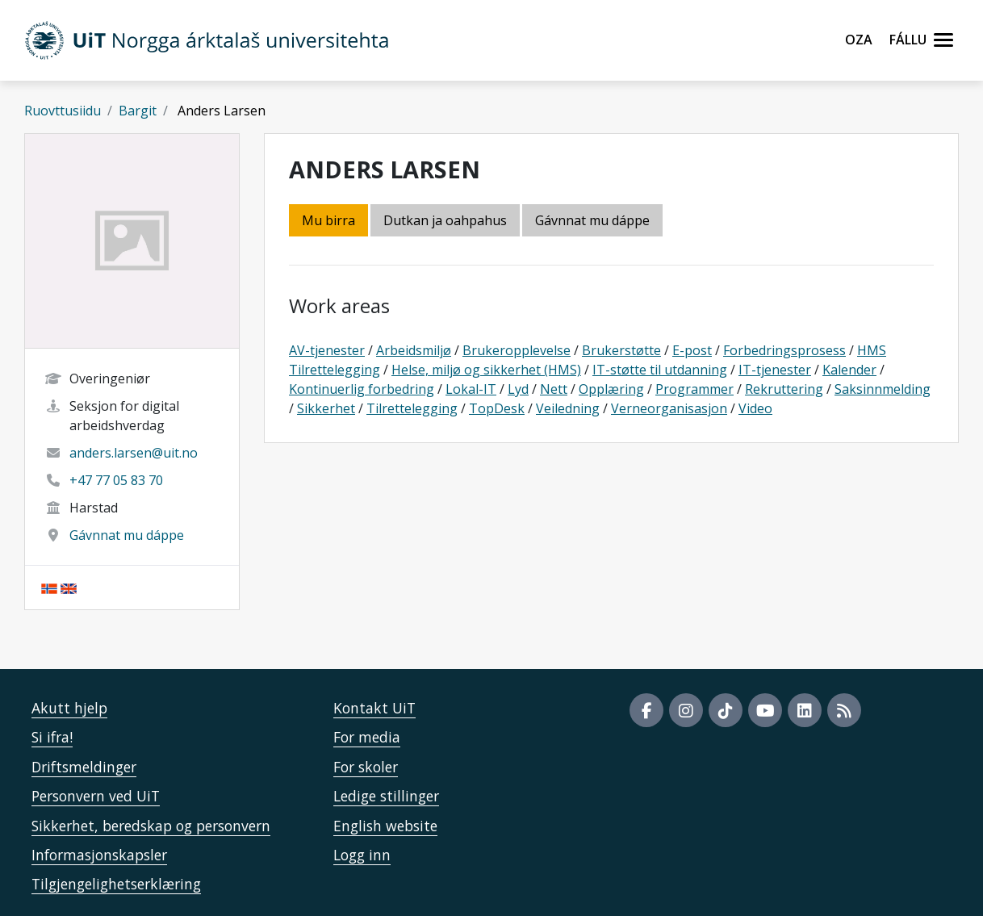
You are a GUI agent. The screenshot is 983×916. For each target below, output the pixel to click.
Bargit (138, 110)
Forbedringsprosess (784, 350)
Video (755, 408)
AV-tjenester (327, 350)
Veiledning (568, 408)
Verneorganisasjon (669, 408)
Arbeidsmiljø (413, 350)
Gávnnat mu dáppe (126, 535)
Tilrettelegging (412, 408)
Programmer (694, 389)
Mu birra (328, 220)
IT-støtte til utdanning (659, 370)
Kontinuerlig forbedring (361, 389)
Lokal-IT (470, 389)
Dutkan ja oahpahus (445, 220)
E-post (692, 350)
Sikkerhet (326, 408)
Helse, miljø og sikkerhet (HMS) (486, 370)
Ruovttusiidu (62, 110)
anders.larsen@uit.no (133, 453)
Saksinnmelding (883, 389)
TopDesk (497, 408)
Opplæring (611, 389)
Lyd (518, 389)
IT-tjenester (774, 370)
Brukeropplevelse (516, 350)
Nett (553, 389)
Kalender (849, 370)
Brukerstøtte (621, 350)
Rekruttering (784, 389)
